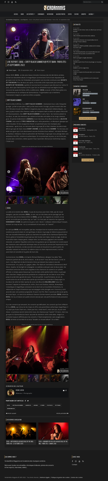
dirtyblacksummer (17, 405)
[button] (11, 200)
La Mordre (86, 101)
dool (8, 405)
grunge (36, 405)
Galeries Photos (60, 14)
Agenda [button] (91, 14)
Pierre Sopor (12, 70)
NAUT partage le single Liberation (82, 58)
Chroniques (41, 14)
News (22, 14)
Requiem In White (87, 108)
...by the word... (87, 92)
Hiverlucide (82, 147)
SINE (84, 99)
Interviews (50, 14)
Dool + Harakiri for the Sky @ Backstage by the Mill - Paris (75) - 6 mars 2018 (53, 442)
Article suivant (11, 413)
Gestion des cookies (77, 477)
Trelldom (85, 90)
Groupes (83, 14)
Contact (74, 465)
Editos (70, 14)
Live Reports (24, 19)
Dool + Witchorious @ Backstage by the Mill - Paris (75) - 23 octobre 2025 (20, 442)
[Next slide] (65, 171)
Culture (76, 14)
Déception (82, 134)
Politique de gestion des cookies (60, 477)
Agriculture (82, 128)
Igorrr (80, 153)
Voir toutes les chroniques (87, 118)
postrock (50, 405)
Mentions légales (45, 477)
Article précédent (62, 413)
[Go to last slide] (8, 171)
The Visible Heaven (88, 110)
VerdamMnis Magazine (12, 19)
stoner (42, 405)
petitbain (57, 405)
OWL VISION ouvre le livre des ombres (84, 36)
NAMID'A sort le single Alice (81, 68)
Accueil (16, 14)
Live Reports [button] (30, 14)
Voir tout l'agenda (88, 160)
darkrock (28, 405)
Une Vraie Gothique (84, 141)
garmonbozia (11, 408)
